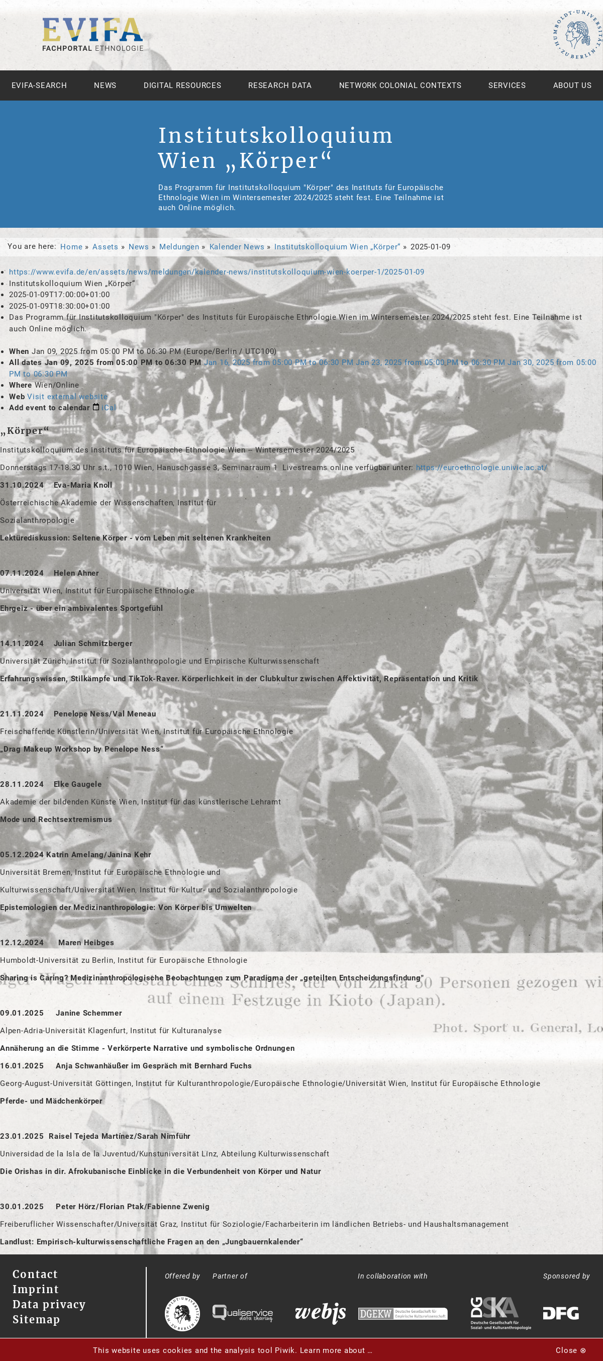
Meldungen (179, 246)
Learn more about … (336, 1350)
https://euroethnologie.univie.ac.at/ (482, 467)
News (105, 85)
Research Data (280, 85)
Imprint (36, 1289)
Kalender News (237, 246)
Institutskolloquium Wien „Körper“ (337, 246)
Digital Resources (183, 85)
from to (280, 362)
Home (71, 246)
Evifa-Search (39, 85)
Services (507, 85)
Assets (105, 246)
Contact (35, 1274)
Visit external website (67, 396)
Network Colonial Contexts (400, 85)
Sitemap (37, 1319)
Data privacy (49, 1304)
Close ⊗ (571, 1350)
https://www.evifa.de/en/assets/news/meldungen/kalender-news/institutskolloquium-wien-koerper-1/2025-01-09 (217, 272)
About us (572, 85)
